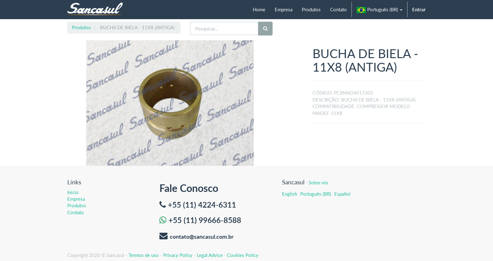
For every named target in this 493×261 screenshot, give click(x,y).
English (289, 194)
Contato (75, 212)
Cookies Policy (242, 255)
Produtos (81, 27)
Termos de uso (144, 255)
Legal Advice (210, 255)
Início (73, 192)
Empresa (76, 199)
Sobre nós (318, 182)
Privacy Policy (177, 255)
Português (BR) (315, 194)
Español (342, 194)
